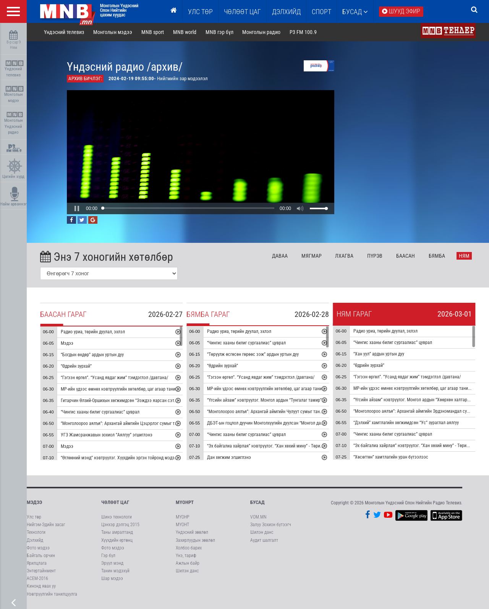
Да (280, 256)
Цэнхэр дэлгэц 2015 (120, 524)
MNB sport (152, 32)
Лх (344, 256)
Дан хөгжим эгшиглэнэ (229, 457)
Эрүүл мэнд (112, 563)
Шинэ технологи (116, 517)
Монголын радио (261, 32)
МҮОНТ (182, 524)
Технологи (36, 532)
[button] (77, 208)
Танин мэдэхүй (115, 570)
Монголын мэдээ (14, 94)
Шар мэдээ (112, 578)
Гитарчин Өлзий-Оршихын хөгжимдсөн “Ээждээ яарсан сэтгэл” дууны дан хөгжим (139, 400)
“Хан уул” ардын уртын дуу (379, 354)
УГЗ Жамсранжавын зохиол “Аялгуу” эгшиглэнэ (106, 435)
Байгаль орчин (41, 555)
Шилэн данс (187, 570)
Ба (405, 256)
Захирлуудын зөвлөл (195, 540)
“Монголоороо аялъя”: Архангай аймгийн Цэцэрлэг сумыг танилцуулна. (129, 423)
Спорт (321, 12)
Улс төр (200, 12)
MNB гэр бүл (219, 32)
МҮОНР (182, 517)
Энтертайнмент (41, 570)
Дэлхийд (286, 12)
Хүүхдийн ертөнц (117, 540)
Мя (311, 256)
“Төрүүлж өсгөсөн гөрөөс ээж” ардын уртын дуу (253, 354)
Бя (437, 256)
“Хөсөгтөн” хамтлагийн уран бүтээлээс (391, 457)
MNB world (184, 32)
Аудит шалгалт (264, 540)
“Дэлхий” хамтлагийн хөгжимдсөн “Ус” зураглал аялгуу (406, 423)
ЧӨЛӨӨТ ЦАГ (242, 12)
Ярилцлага (37, 563)
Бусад (355, 12)
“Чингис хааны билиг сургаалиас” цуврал (100, 412)
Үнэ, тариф (186, 555)
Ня (464, 256)
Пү (374, 256)
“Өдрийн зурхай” (76, 366)
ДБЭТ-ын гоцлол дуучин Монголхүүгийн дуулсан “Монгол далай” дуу (272, 423)
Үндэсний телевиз (14, 69)
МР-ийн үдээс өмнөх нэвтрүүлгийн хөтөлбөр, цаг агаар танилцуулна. (126, 389)
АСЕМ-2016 (37, 578)
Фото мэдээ (38, 548)
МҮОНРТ (185, 502)
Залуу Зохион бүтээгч (270, 524)
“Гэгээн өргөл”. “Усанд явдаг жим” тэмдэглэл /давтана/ (114, 377)
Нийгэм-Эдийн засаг (46, 524)
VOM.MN (258, 517)
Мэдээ (67, 343)
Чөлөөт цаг (115, 502)
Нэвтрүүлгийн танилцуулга (52, 594)
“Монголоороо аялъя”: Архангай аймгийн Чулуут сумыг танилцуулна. (272, 412)
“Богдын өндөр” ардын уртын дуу (92, 354)
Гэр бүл (108, 555)
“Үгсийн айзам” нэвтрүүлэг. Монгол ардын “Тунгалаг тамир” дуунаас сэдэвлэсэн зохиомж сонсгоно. (303, 400)
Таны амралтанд (117, 532)
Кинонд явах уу (41, 586)
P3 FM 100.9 (303, 32)
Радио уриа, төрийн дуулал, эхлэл (93, 331)
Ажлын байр (187, 563)
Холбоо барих (189, 548)
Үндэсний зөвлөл (192, 532)
